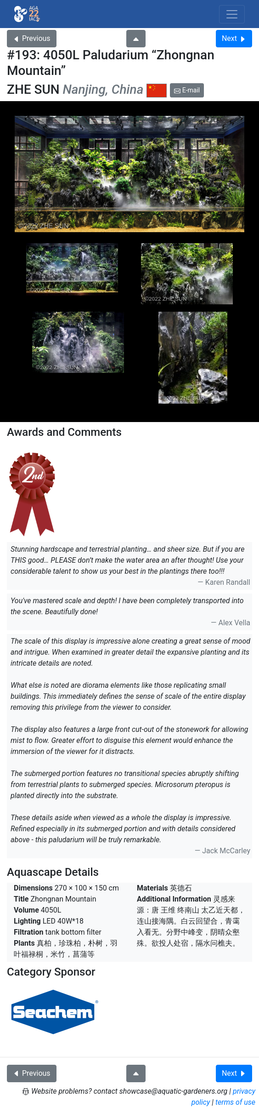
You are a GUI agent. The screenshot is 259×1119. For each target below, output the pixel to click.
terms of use (235, 1102)
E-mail (187, 90)
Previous (32, 38)
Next (234, 38)
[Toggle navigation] (232, 14)
